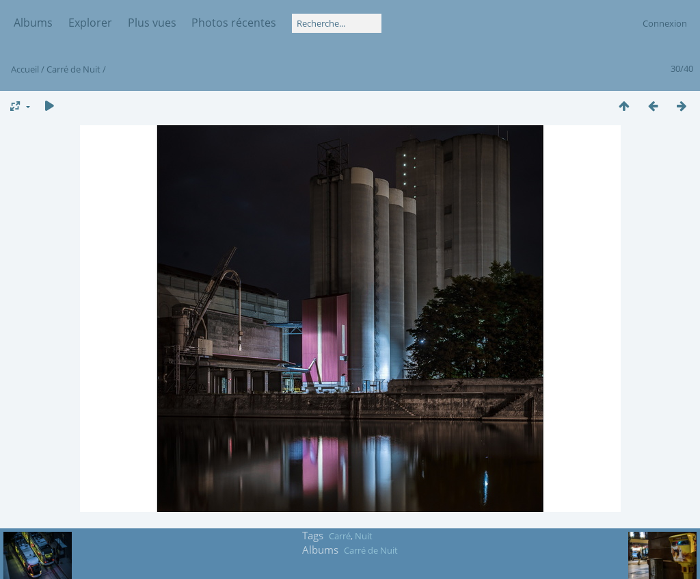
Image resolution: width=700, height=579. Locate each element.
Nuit (364, 536)
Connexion (665, 23)
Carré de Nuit (73, 69)
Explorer (90, 22)
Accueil (25, 69)
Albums (33, 22)
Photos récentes (233, 22)
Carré (340, 536)
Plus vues (152, 22)
